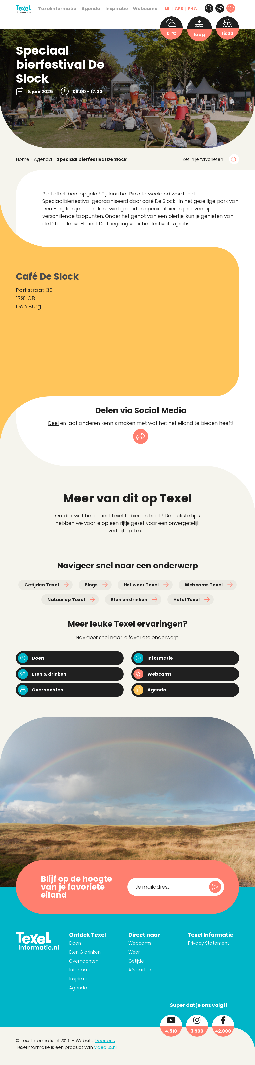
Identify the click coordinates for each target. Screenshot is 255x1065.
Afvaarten (153, 974)
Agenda (87, 9)
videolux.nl (105, 1052)
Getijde (150, 965)
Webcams (141, 9)
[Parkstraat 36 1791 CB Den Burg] (166, 321)
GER (175, 9)
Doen (96, 947)
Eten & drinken (106, 956)
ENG (189, 9)
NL (164, 9)
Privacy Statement (215, 954)
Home (22, 159)
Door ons (105, 1045)
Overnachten (104, 965)
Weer (148, 956)
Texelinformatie (54, 9)
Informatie (101, 974)
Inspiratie (113, 9)
